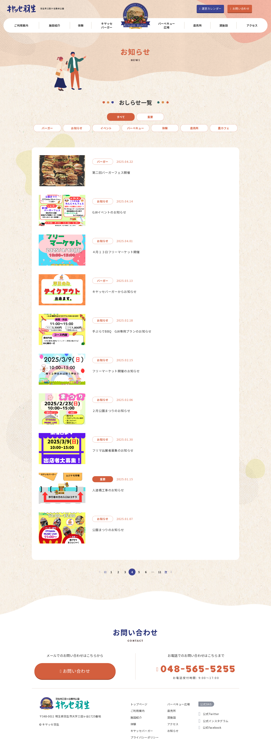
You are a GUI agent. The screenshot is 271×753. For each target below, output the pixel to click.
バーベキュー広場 (166, 25)
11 (159, 572)
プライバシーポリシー (144, 737)
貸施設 (223, 25)
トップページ (138, 704)
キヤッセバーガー (106, 25)
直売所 (197, 25)
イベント (106, 128)
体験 (81, 25)
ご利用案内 (21, 25)
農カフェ (223, 128)
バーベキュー (135, 128)
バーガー (47, 128)
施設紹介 (54, 25)
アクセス (252, 25)
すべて (121, 117)
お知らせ (76, 128)
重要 (150, 117)
